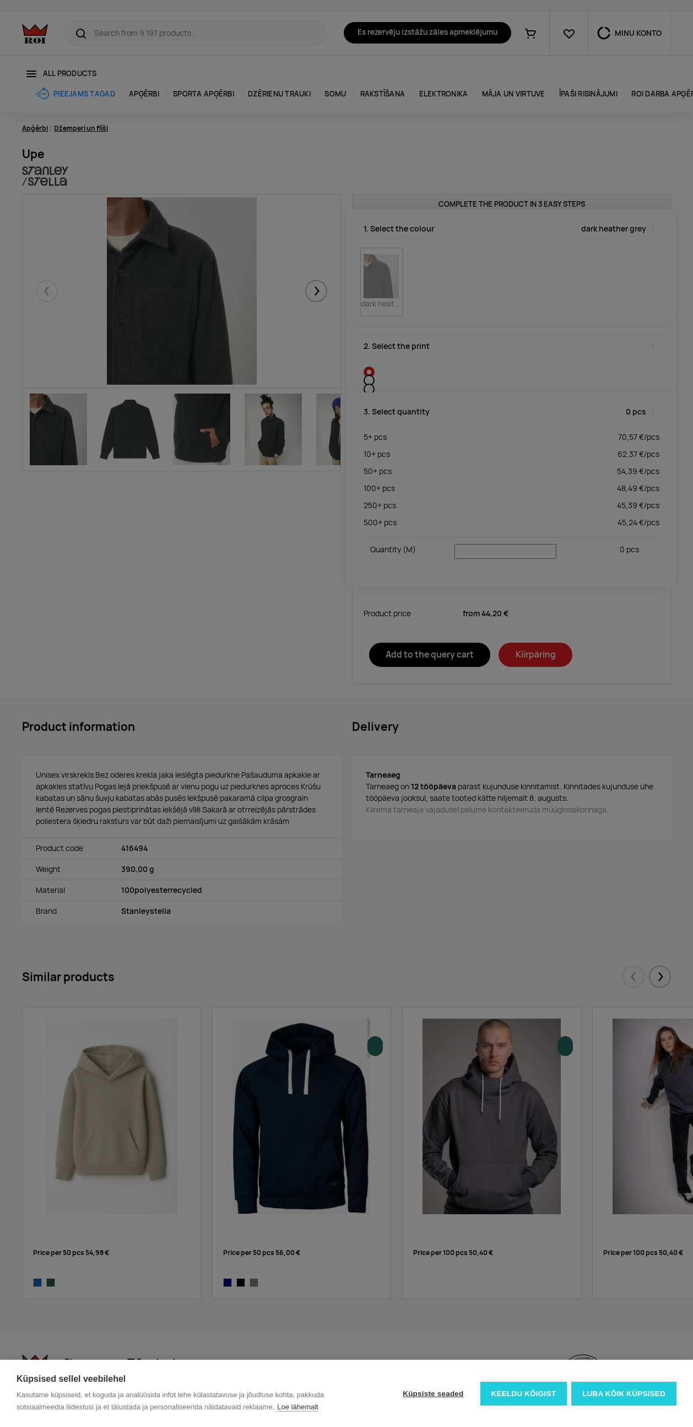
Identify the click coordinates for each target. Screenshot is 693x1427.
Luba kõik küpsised (623, 1394)
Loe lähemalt (297, 1407)
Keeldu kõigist (522, 1394)
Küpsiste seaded (432, 1394)
